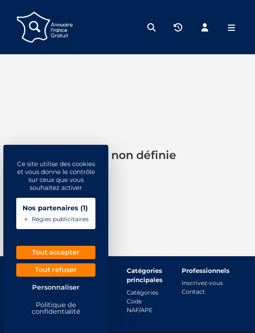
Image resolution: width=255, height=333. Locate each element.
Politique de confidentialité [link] (56, 308)
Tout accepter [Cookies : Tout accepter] (56, 252)
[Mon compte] (205, 27)
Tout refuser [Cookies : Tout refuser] (56, 270)
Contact (193, 291)
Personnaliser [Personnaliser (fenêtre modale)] (56, 287)
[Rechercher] (151, 27)
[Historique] (178, 27)
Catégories (142, 292)
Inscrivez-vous (202, 283)
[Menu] (231, 27)
